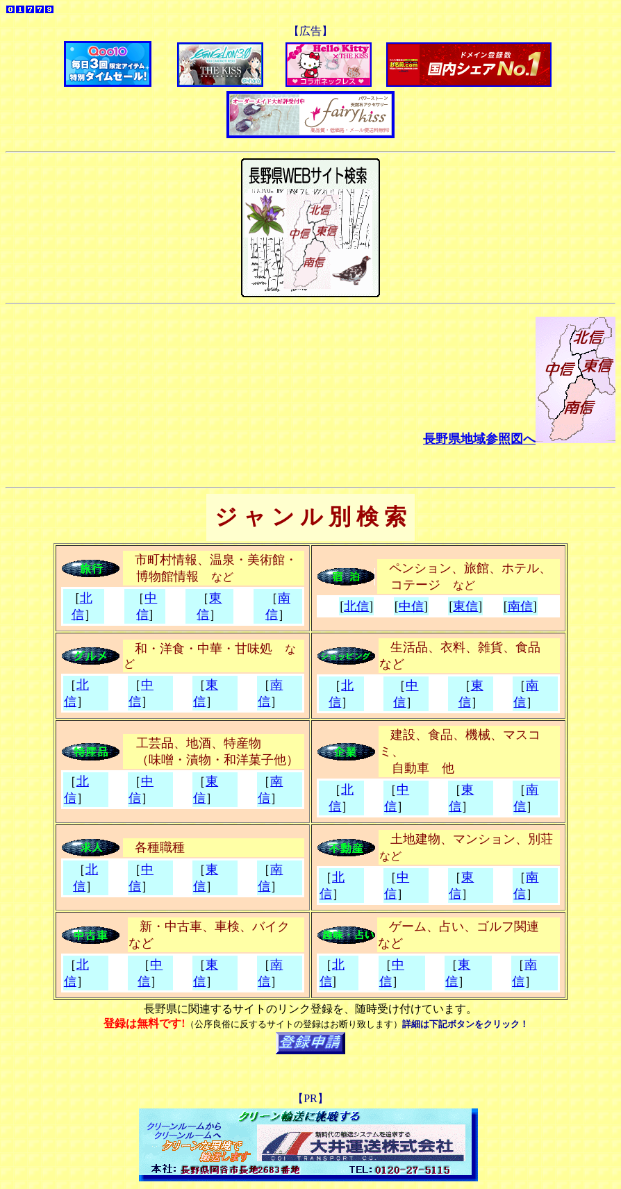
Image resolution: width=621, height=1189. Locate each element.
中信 (411, 606)
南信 (520, 606)
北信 (356, 606)
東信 (465, 606)
